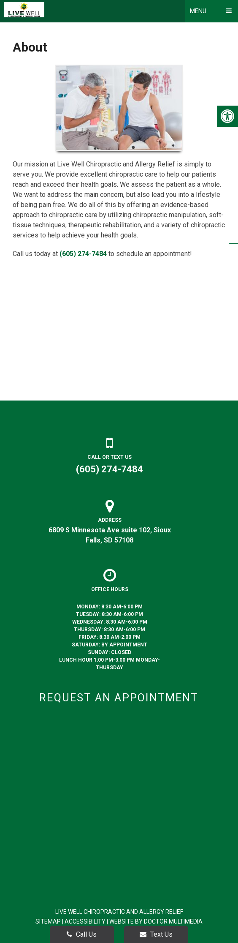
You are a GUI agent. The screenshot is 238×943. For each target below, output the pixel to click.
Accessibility (85, 921)
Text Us (156, 934)
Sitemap (48, 921)
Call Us (82, 934)
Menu (198, 11)
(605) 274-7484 (83, 254)
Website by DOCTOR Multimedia (156, 921)
